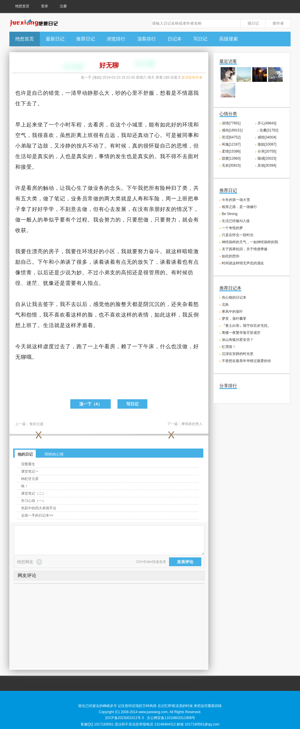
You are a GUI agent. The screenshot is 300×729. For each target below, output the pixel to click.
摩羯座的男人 (191, 424)
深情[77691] (231, 123)
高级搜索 (228, 38)
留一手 (86, 77)
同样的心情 (54, 454)
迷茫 (32, 283)
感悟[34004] (267, 137)
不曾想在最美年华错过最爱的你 (246, 361)
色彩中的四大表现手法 (38, 508)
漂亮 (37, 251)
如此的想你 (230, 256)
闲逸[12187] (231, 144)
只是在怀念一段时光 (237, 235)
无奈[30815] (231, 165)
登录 (44, 6)
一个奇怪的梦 (232, 228)
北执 (225, 304)
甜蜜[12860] (231, 158)
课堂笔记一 (30, 471)
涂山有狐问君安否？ (237, 340)
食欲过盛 (36, 424)
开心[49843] (267, 123)
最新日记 (55, 38)
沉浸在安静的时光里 (237, 354)
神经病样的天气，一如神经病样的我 (250, 242)
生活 (20, 156)
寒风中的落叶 (232, 311)
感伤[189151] (232, 130)
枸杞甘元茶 (30, 479)
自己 (37, 93)
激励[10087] (267, 144)
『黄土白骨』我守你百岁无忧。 (246, 326)
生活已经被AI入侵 (236, 221)
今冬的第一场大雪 (236, 200)
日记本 (175, 38)
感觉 (98, 304)
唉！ (24, 486)
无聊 (20, 357)
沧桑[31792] (269, 130)
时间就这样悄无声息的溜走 (243, 263)
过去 (59, 346)
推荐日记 (85, 38)
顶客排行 (146, 38)
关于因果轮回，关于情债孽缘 (244, 249)
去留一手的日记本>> (37, 515)
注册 (63, 6)
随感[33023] (267, 158)
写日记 (200, 38)
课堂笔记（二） (33, 493)
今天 (20, 346)
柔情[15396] (231, 151)
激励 (96, 77)
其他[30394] (267, 165)
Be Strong (229, 214)
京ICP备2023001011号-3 (124, 718)
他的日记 (25, 454)
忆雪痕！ (229, 347)
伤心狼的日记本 (234, 297)
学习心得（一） (33, 501)
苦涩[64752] (231, 137)
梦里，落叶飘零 (234, 319)
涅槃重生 (28, 464)
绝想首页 (22, 6)
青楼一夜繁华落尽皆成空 (241, 333)
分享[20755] (267, 151)
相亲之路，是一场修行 (239, 207)
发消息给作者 (191, 77)
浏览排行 (116, 38)
